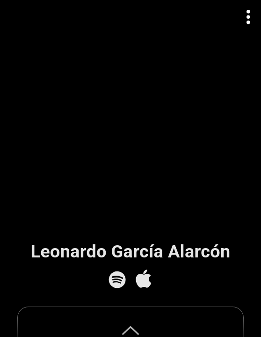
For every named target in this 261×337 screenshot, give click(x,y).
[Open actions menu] (248, 17)
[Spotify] (117, 280)
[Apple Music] (143, 280)
